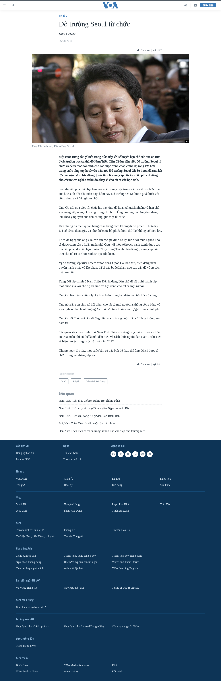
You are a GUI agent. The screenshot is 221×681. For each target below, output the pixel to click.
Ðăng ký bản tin (25, 453)
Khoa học (165, 478)
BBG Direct (22, 665)
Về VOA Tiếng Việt (27, 588)
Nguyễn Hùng (72, 504)
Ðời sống (117, 485)
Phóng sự (69, 530)
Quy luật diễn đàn (74, 588)
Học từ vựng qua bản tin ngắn (80, 562)
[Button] (143, 50)
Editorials (117, 671)
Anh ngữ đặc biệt (73, 568)
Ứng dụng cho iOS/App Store (32, 626)
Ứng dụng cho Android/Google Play (84, 626)
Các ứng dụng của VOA (125, 626)
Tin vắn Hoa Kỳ (121, 530)
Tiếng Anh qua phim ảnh (30, 568)
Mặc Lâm (21, 510)
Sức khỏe (165, 485)
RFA (114, 665)
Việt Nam (21, 478)
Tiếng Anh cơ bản (26, 556)
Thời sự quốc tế (72, 459)
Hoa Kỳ (68, 485)
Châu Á (68, 478)
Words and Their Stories (125, 562)
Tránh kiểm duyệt (26, 646)
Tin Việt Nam (70, 453)
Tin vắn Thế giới (73, 536)
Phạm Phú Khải (121, 504)
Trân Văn (165, 504)
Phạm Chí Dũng (73, 510)
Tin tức (63, 15)
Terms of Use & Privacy (125, 588)
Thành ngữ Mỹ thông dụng (127, 556)
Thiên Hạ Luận (120, 510)
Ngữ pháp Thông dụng (28, 562)
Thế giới (20, 485)
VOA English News (27, 671)
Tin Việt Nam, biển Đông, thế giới (35, 536)
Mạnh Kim (22, 504)
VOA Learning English (125, 568)
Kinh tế (116, 478)
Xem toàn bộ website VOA (31, 607)
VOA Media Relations (76, 665)
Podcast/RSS (23, 459)
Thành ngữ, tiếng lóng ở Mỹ (80, 556)
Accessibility (71, 671)
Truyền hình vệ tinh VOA (30, 530)
